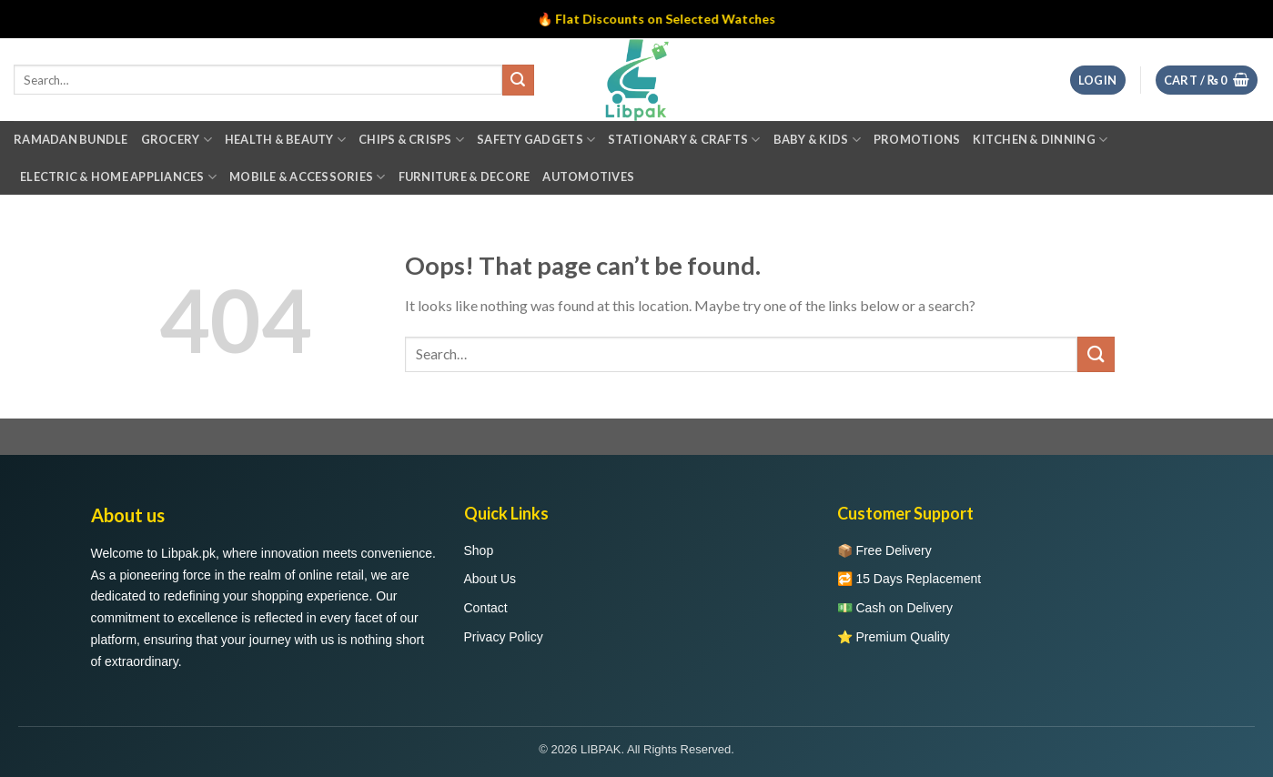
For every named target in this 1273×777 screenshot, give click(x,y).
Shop (479, 550)
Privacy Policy (503, 637)
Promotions (917, 139)
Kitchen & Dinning (1040, 139)
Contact (486, 607)
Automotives (588, 176)
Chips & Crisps (411, 139)
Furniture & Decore (464, 176)
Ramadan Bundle (71, 139)
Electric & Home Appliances (118, 177)
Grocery (176, 139)
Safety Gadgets (536, 139)
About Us (490, 578)
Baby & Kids (817, 139)
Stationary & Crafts (684, 139)
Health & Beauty (285, 139)
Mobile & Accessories (307, 177)
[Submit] (1095, 354)
